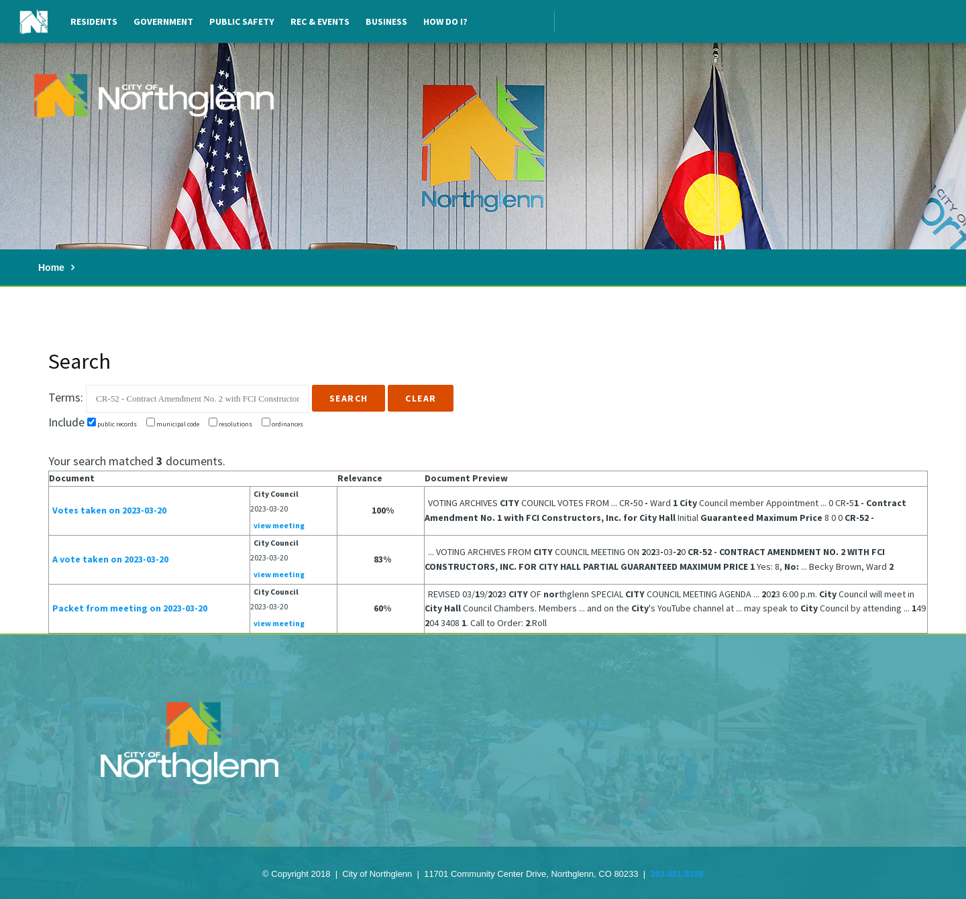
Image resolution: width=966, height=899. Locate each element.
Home (51, 267)
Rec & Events (320, 21)
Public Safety (241, 21)
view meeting (279, 525)
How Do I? (445, 21)
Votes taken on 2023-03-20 (109, 510)
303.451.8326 (677, 874)
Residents (93, 21)
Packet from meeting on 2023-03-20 (129, 608)
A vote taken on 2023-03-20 (110, 559)
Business (386, 21)
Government (163, 21)
